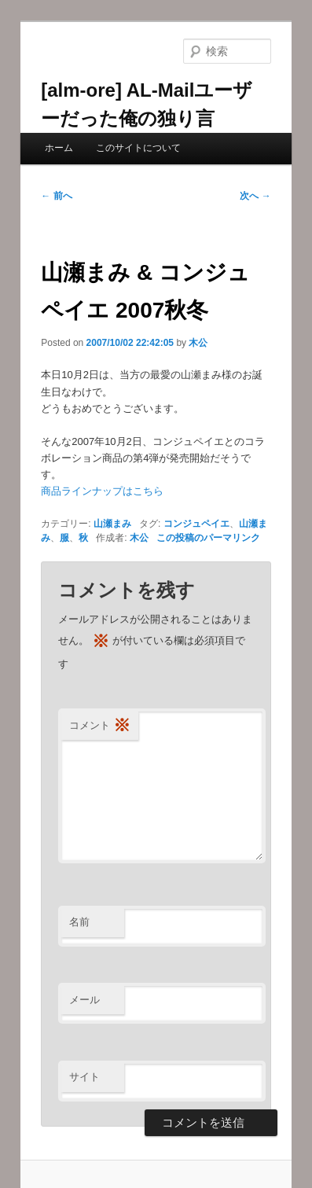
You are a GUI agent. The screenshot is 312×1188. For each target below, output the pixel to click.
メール (84, 1000)
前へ (56, 195)
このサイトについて (138, 147)
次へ (255, 195)
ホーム (59, 147)
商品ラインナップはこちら (102, 491)
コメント (99, 726)
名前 (79, 922)
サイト (84, 1077)
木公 (198, 342)
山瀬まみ (112, 523)
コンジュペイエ (196, 523)
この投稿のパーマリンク (208, 537)
